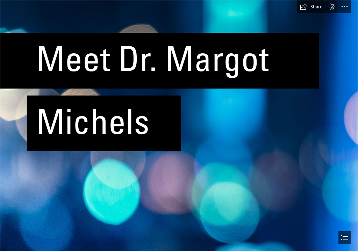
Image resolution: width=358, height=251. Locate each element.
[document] (179, 125)
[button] (311, 6)
